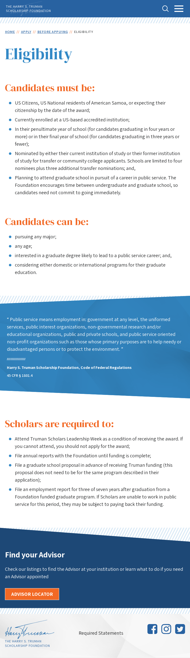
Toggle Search (165, 8)
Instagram (166, 629)
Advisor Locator (32, 594)
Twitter (180, 629)
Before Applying (52, 31)
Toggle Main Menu (179, 11)
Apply (26, 31)
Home (10, 31)
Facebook (152, 629)
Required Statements (101, 633)
